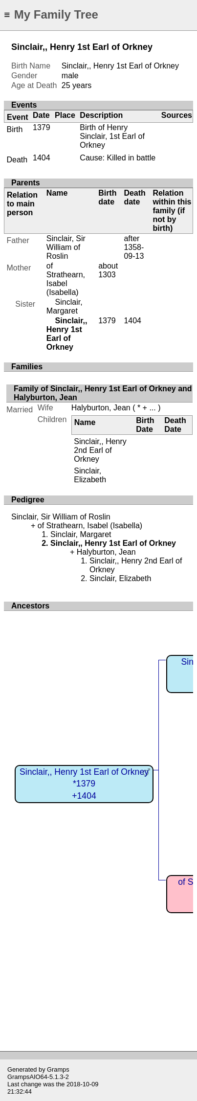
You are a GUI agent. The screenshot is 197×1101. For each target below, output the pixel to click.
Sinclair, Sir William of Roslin (66, 247)
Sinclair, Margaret (64, 306)
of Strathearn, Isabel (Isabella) (65, 279)
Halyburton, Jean (101, 408)
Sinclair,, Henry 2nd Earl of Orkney (100, 450)
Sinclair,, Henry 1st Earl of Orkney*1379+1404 (84, 784)
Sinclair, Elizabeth (90, 475)
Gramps (58, 1069)
